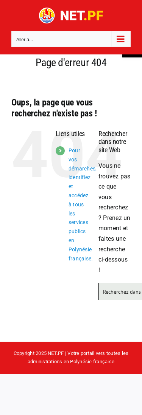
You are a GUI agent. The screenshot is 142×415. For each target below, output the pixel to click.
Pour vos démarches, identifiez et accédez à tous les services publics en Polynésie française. (83, 204)
